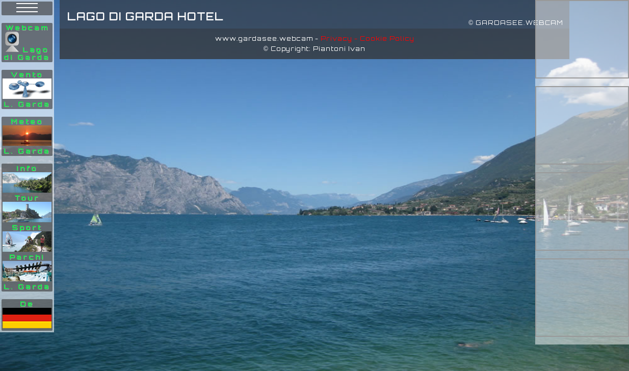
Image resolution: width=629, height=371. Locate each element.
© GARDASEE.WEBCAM (515, 22)
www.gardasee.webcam (264, 38)
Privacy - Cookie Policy (367, 38)
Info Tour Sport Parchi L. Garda (27, 227)
